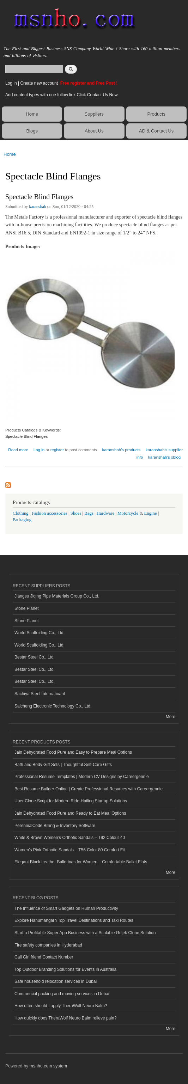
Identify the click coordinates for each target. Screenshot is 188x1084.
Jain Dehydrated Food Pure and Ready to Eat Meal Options (70, 813)
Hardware (105, 513)
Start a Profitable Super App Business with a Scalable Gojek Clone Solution (85, 932)
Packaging (22, 519)
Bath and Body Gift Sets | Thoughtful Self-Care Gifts (63, 764)
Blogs (32, 131)
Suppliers (94, 114)
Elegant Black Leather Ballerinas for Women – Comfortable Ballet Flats (80, 861)
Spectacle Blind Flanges (39, 197)
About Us (94, 131)
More (170, 716)
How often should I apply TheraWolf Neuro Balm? (60, 1005)
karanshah (37, 206)
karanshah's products (121, 450)
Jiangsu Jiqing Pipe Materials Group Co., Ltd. (56, 596)
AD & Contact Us (156, 131)
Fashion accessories (49, 513)
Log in (11, 83)
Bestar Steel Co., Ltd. (34, 657)
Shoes (76, 513)
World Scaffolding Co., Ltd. (39, 632)
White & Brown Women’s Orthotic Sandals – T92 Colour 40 (69, 837)
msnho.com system (48, 1066)
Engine (150, 513)
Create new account (39, 83)
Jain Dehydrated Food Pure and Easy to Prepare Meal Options (73, 752)
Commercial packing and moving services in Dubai (61, 993)
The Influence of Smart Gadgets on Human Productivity (66, 908)
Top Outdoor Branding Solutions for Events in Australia (65, 969)
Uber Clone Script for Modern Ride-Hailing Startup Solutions (70, 800)
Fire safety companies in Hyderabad (48, 945)
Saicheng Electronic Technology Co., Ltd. (52, 706)
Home (32, 114)
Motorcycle (127, 513)
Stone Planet (26, 608)
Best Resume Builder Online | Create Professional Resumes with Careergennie (88, 788)
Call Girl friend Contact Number (43, 957)
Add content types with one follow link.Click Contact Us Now (61, 94)
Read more (18, 449)
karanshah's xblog (164, 457)
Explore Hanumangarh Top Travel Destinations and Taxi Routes (73, 920)
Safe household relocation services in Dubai (55, 981)
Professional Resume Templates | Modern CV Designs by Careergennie (81, 776)
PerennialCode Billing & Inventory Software (54, 825)
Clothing (21, 513)
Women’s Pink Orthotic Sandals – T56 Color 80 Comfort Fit (69, 849)
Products (156, 114)
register (57, 450)
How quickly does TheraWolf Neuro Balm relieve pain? (65, 1018)
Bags (88, 513)
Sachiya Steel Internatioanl (39, 693)
